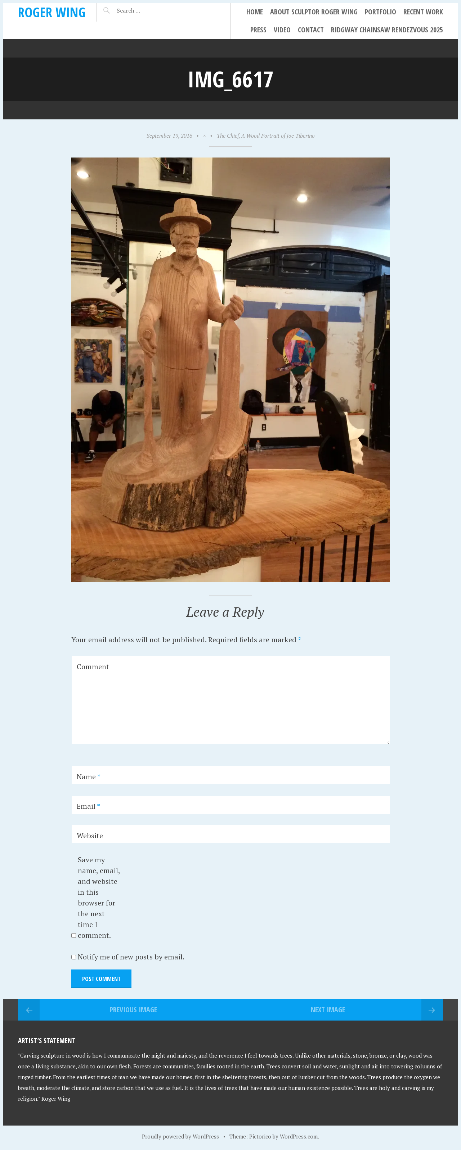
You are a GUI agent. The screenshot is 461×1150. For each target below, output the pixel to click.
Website (90, 835)
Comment (93, 666)
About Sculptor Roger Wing (314, 12)
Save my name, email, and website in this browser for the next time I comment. (99, 897)
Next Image (328, 1009)
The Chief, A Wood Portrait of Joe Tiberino (266, 135)
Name (88, 776)
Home (254, 12)
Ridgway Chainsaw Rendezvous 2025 (387, 30)
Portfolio (380, 12)
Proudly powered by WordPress (180, 1136)
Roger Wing (52, 12)
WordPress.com (299, 1136)
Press (258, 30)
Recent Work (423, 12)
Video (282, 30)
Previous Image (133, 1009)
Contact (311, 30)
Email (88, 806)
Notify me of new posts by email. (131, 957)
